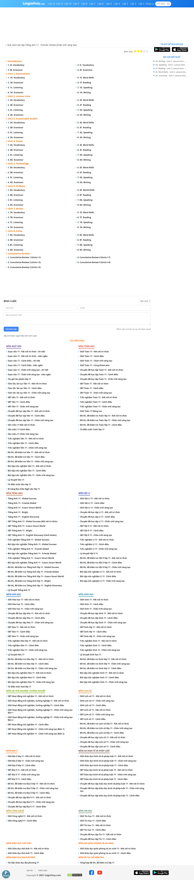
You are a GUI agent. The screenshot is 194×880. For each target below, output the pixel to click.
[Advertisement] (77, 280)
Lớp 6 (101, 3)
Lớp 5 (109, 3)
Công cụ (150, 3)
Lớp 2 (133, 3)
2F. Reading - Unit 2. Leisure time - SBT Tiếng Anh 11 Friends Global (171, 68)
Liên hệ (29, 870)
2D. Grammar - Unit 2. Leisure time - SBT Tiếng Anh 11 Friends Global (171, 75)
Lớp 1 (141, 3)
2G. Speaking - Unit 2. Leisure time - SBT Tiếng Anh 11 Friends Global (171, 65)
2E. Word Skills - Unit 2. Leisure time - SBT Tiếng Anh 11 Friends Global (171, 72)
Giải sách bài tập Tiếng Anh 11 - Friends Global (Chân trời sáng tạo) (42, 44)
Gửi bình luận (11, 329)
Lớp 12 (51, 3)
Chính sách (42, 870)
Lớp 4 (117, 3)
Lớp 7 (92, 3)
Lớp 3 (125, 3)
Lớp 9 (76, 3)
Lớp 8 (84, 3)
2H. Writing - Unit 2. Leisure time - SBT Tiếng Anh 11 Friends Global (171, 61)
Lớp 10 (68, 3)
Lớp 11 (59, 3)
